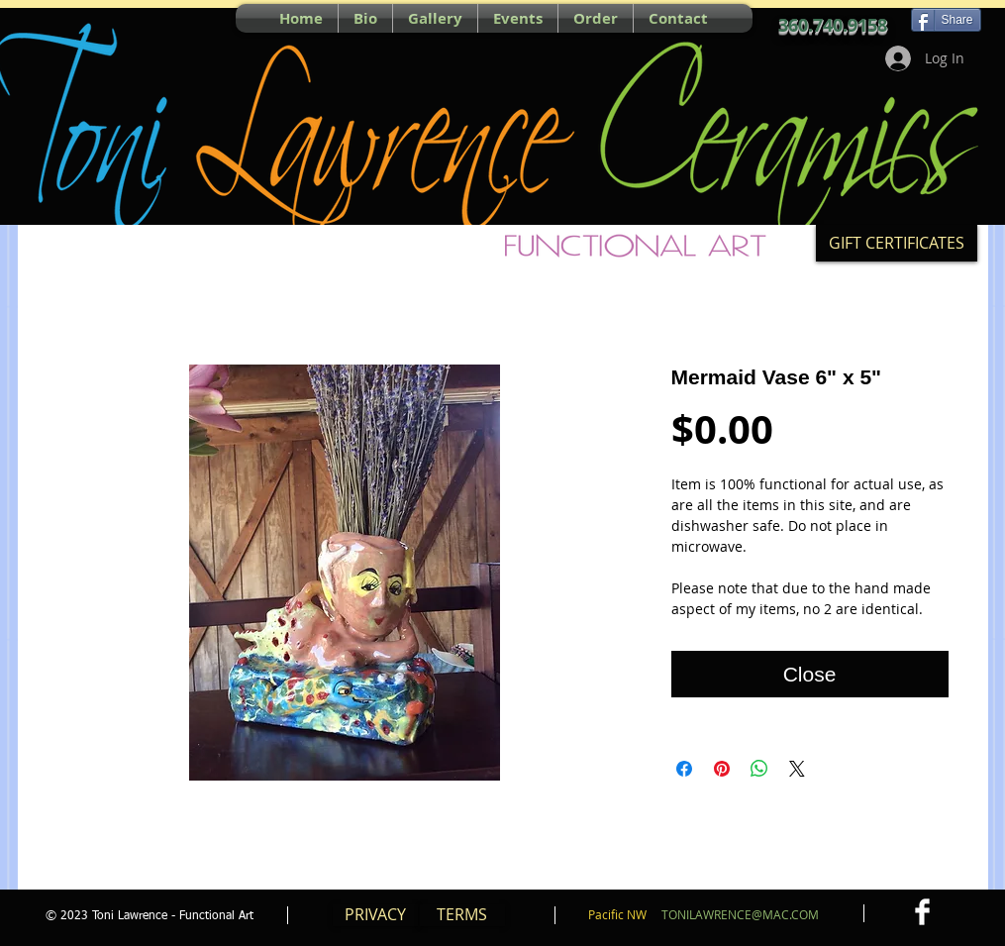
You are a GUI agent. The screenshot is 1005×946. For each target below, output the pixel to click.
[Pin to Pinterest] (56, 18)
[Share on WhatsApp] (759, 769)
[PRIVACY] (375, 915)
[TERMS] (462, 915)
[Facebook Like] (131, 18)
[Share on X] (797, 769)
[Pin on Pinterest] (722, 769)
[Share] (946, 20)
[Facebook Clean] (922, 911)
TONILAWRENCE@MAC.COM (740, 914)
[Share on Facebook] (684, 769)
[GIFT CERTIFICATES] (896, 243)
